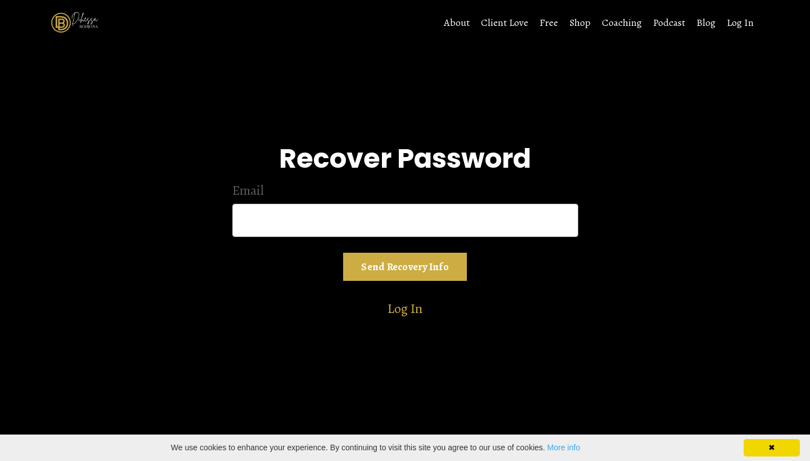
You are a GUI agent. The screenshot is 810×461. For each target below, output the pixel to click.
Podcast (669, 22)
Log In (740, 22)
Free (548, 22)
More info (563, 447)
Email (248, 190)
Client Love (504, 22)
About (457, 22)
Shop (580, 22)
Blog (706, 22)
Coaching (622, 22)
